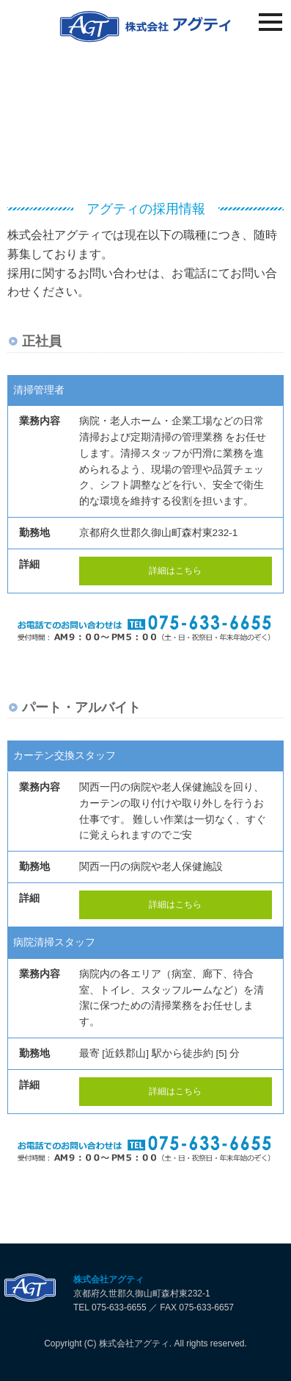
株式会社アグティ (108, 1279)
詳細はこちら (175, 570)
